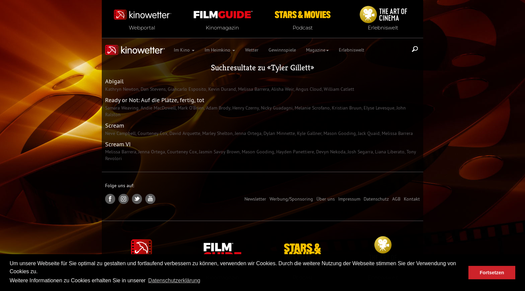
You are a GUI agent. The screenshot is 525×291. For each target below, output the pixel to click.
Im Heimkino (220, 50)
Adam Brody (217, 108)
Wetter (251, 50)
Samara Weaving (122, 108)
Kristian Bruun (346, 108)
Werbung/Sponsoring (291, 199)
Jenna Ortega (247, 133)
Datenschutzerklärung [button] (174, 280)
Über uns (325, 199)
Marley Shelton (217, 133)
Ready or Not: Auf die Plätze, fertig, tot (154, 100)
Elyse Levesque (378, 108)
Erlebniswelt (351, 50)
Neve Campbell (120, 133)
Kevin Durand (221, 89)
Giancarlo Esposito (186, 89)
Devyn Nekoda (330, 152)
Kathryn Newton (122, 89)
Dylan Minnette (278, 133)
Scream (114, 125)
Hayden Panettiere (294, 152)
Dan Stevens (152, 89)
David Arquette (184, 133)
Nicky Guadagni (276, 108)
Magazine (317, 50)
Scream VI (118, 144)
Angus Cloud (308, 89)
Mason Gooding (339, 133)
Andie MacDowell (157, 108)
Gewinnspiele (282, 50)
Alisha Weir (282, 89)
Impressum (349, 199)
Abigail (114, 81)
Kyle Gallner (308, 133)
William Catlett (338, 89)
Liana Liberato (389, 152)
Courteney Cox (151, 133)
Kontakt (412, 199)
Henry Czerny (245, 108)
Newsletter (255, 199)
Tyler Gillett (290, 68)
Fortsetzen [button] (492, 272)
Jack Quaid (368, 133)
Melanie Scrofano (311, 108)
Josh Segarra (359, 152)
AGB (396, 199)
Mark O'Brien (190, 108)
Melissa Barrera (253, 89)
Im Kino (184, 50)
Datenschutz (376, 199)
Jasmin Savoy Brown (219, 152)
